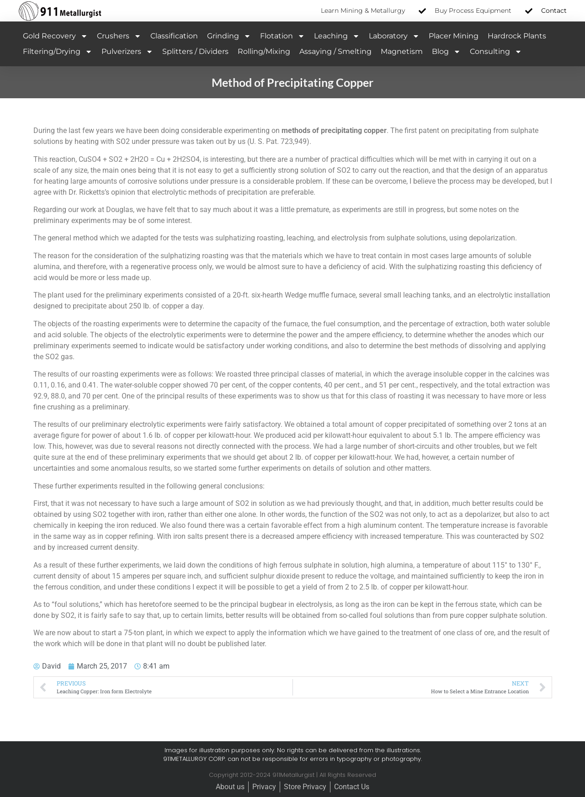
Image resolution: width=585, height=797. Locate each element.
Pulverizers (127, 51)
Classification (174, 36)
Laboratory (394, 36)
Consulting (496, 51)
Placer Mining (454, 36)
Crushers (119, 36)
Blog (446, 51)
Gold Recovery (55, 36)
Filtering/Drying (57, 51)
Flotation (282, 36)
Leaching (337, 36)
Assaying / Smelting (335, 51)
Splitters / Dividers (195, 51)
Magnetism (402, 51)
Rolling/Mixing (264, 51)
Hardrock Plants (517, 36)
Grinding (229, 36)
